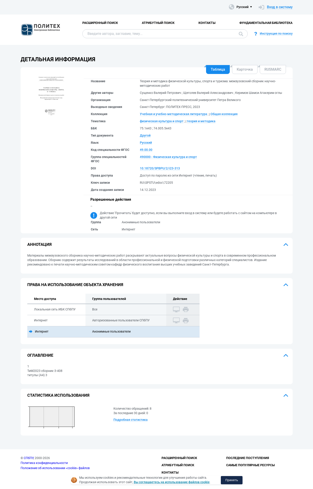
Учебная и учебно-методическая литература (173, 114)
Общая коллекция (224, 114)
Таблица (218, 69)
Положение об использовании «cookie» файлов (55, 468)
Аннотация (39, 244)
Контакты (206, 23)
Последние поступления (247, 458)
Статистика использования (58, 395)
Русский (146, 142)
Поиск (241, 34)
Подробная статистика (130, 420)
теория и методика (201, 121)
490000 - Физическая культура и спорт (168, 157)
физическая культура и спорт (161, 121)
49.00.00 (146, 150)
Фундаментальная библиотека (265, 23)
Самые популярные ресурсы (250, 465)
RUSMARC (272, 69)
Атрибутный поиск (158, 23)
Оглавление (40, 355)
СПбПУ (28, 458)
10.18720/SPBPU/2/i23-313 (160, 168)
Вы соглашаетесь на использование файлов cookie (172, 482)
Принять (231, 480)
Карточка (245, 69)
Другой (145, 135)
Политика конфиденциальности (44, 463)
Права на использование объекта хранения (75, 284)
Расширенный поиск (100, 23)
